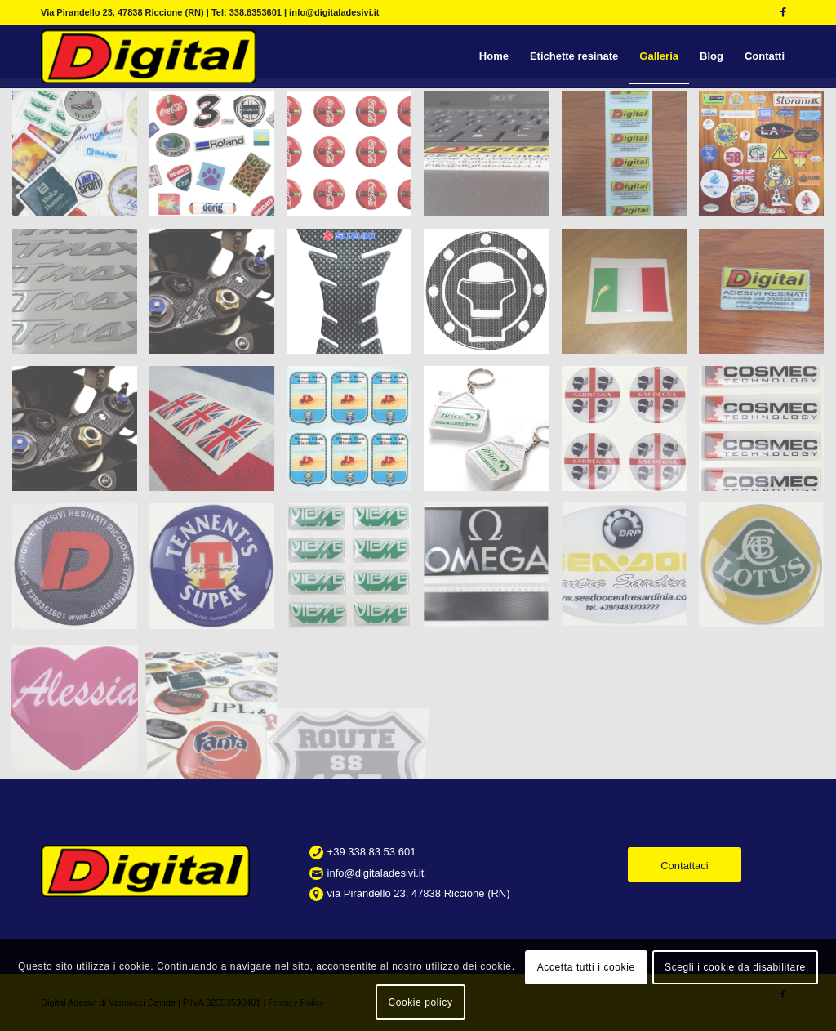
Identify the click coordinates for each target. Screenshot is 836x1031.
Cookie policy (420, 1002)
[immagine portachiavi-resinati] (492, 434)
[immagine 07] (630, 571)
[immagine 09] (767, 571)
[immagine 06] (492, 571)
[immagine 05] (355, 571)
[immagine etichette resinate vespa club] (355, 434)
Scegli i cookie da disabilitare (735, 967)
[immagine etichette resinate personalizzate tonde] (355, 160)
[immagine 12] (218, 710)
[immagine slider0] (80, 160)
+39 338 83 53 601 (371, 852)
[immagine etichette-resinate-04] (492, 160)
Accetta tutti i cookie (586, 967)
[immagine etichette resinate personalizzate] (767, 297)
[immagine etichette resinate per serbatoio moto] (492, 297)
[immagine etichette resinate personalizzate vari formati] (218, 160)
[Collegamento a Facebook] (783, 12)
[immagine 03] (80, 571)
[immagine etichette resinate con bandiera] (630, 297)
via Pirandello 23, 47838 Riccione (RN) (418, 893)
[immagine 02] (767, 434)
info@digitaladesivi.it (376, 873)
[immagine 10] (80, 710)
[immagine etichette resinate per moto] (80, 297)
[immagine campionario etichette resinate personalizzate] (767, 160)
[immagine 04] (218, 571)
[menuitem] (494, 56)
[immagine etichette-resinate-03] (630, 160)
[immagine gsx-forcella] (80, 434)
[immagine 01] (630, 434)
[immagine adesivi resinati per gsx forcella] (218, 297)
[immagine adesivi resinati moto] (355, 297)
